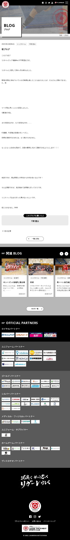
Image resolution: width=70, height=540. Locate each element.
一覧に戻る (35, 239)
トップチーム (21, 44)
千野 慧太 (32, 44)
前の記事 (7, 231)
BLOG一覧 (35, 309)
